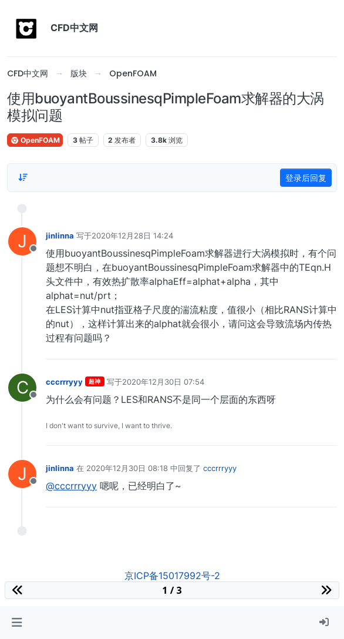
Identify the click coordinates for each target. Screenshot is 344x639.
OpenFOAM (35, 140)
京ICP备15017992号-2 (172, 575)
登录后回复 (305, 178)
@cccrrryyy (71, 486)
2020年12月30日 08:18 (127, 468)
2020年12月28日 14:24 (132, 235)
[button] (17, 622)
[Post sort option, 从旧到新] (22, 177)
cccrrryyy (64, 381)
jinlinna (60, 235)
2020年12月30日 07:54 (163, 381)
